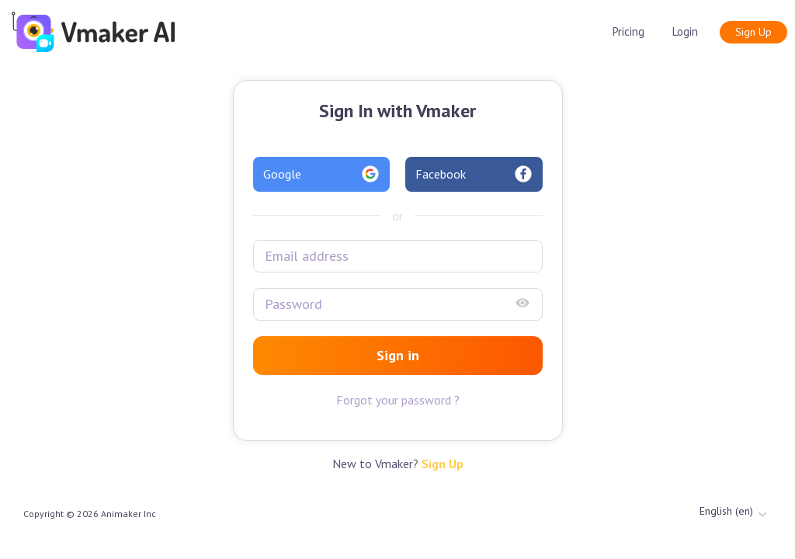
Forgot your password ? (398, 400)
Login (685, 31)
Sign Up (753, 32)
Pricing (628, 31)
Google (321, 174)
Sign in (398, 355)
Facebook (474, 174)
